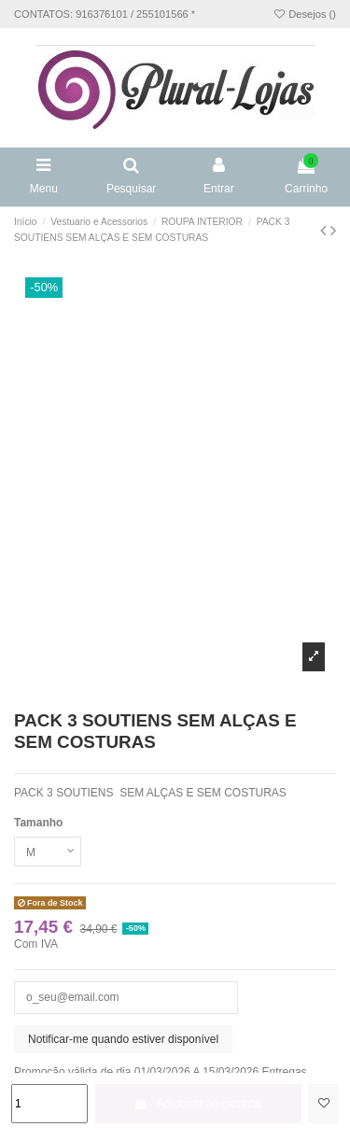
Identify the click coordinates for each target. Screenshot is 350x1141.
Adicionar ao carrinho (198, 1103)
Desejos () (304, 14)
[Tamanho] (47, 851)
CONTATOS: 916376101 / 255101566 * (104, 14)
